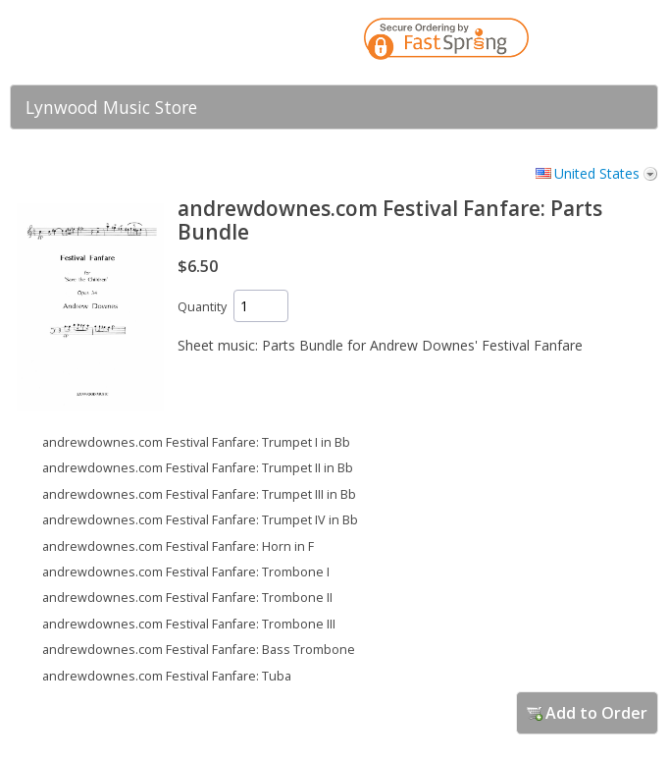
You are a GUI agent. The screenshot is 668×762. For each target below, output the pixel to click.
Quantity (202, 307)
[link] (604, 42)
